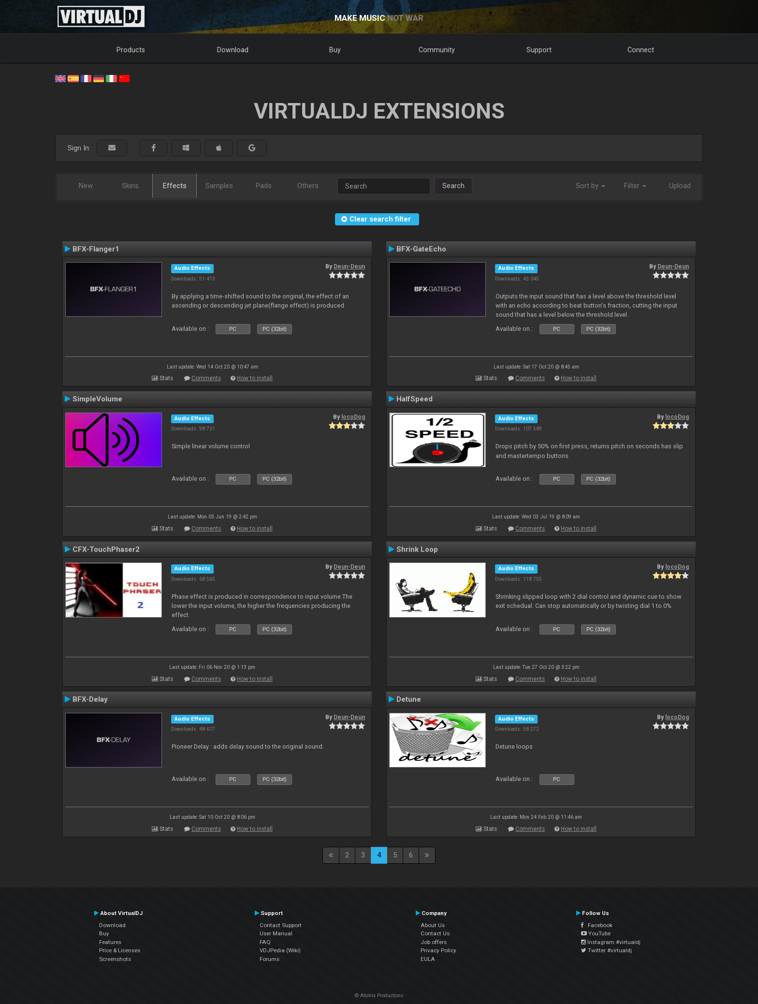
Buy (335, 50)
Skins (130, 185)
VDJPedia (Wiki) (280, 950)
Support (539, 50)
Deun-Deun (349, 266)
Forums (269, 959)
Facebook (596, 925)
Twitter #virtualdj (606, 950)
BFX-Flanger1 (96, 249)
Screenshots (115, 959)
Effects (175, 185)
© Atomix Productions (379, 995)
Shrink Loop (417, 549)
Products (131, 50)
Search (453, 185)
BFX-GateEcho (421, 249)
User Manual (276, 933)
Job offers (434, 942)
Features (110, 942)
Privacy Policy (438, 950)
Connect (640, 50)
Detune (408, 699)
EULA (428, 959)
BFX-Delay (90, 699)
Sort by (590, 185)
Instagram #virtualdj (611, 942)
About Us (433, 925)
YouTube (596, 933)
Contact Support (281, 925)
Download (232, 50)
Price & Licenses (119, 950)
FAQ (265, 942)
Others (308, 185)
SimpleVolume (97, 399)
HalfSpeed (414, 399)
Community (437, 50)
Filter (635, 185)
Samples (219, 185)
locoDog (353, 416)
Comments (206, 378)
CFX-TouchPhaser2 (106, 549)
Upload (680, 185)
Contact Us (435, 933)
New (86, 185)
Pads (264, 185)
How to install (255, 378)
